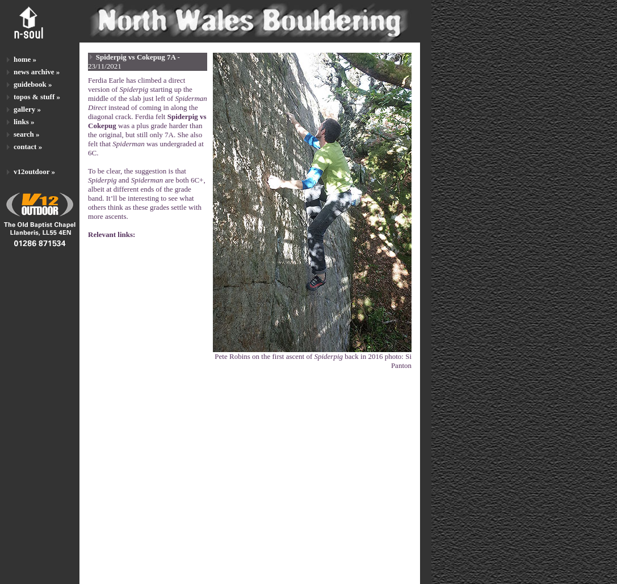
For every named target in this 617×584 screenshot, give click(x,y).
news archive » (37, 71)
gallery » (27, 109)
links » (24, 121)
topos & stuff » (37, 96)
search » (27, 134)
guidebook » (33, 84)
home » (25, 59)
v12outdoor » (34, 171)
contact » (28, 146)
